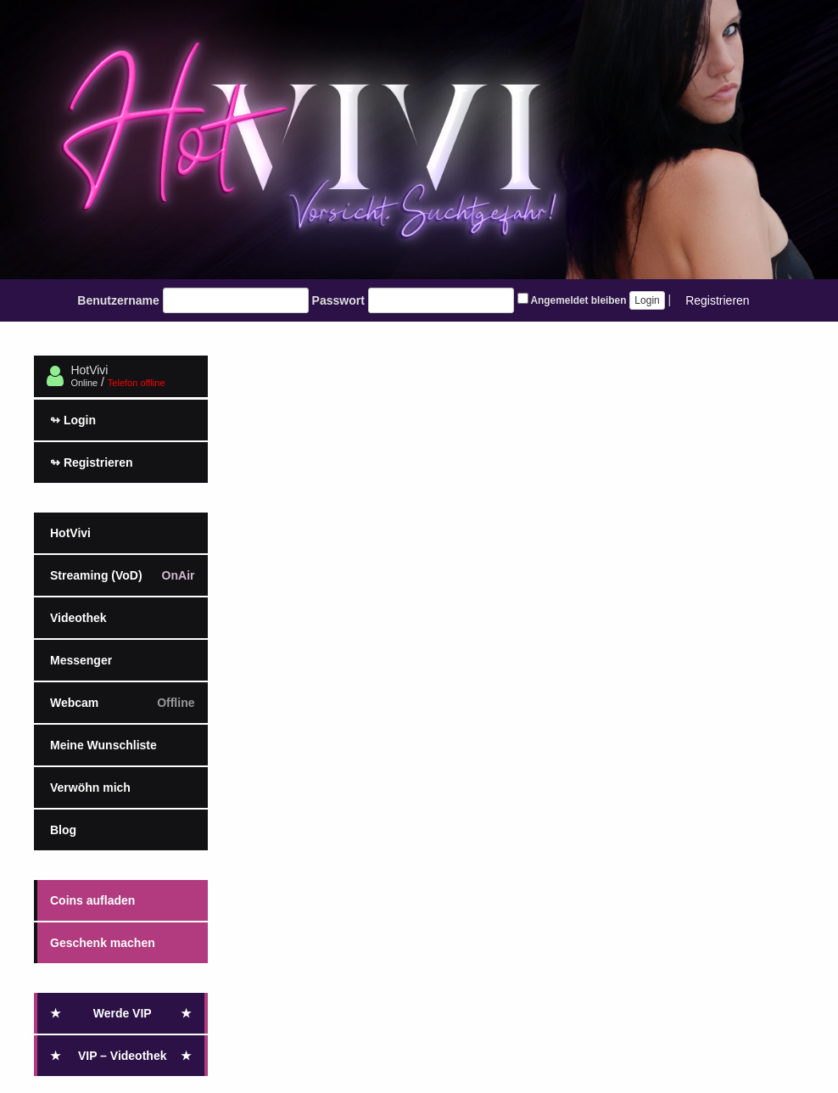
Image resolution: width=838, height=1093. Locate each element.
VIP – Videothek (121, 1056)
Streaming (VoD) (122, 575)
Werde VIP (121, 1013)
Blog (63, 830)
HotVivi (70, 533)
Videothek (78, 618)
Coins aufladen (92, 900)
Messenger (81, 660)
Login (73, 420)
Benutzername (118, 300)
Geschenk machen (102, 943)
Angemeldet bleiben (572, 299)
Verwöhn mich (90, 787)
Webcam (122, 703)
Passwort (338, 300)
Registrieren (717, 300)
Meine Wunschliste (103, 745)
